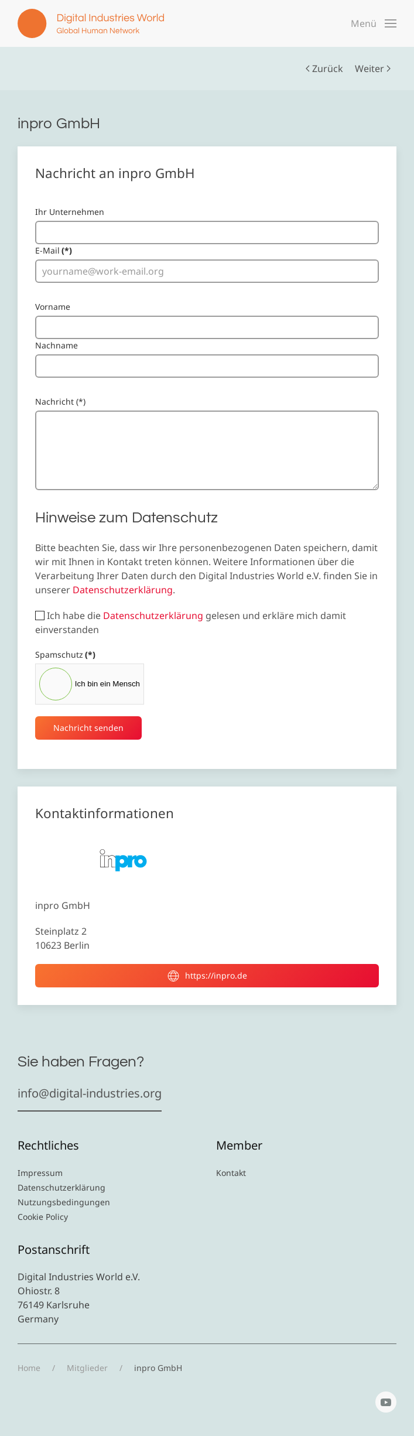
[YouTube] (385, 1402)
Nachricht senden (88, 727)
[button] (373, 23)
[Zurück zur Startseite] (91, 23)
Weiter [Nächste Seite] (373, 68)
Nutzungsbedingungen (64, 1202)
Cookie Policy (43, 1216)
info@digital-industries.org (90, 1093)
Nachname (56, 345)
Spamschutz (65, 654)
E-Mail (53, 250)
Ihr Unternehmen (69, 211)
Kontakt (231, 1172)
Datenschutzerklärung (123, 589)
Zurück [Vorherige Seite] (324, 68)
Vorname (52, 306)
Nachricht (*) (60, 401)
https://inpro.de (207, 976)
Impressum (40, 1172)
